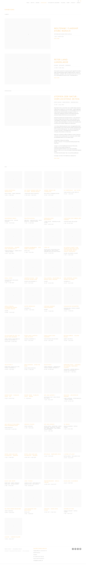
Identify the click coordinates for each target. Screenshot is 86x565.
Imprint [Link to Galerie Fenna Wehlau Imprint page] (78, 2)
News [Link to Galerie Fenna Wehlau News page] (28, 2)
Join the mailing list (80, 549)
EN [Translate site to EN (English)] (80, 1)
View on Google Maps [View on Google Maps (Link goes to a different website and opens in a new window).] (78, 549)
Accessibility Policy (17, 548)
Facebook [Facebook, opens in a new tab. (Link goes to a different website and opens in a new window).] (73, 549)
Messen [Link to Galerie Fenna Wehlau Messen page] (37, 2)
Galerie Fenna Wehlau (14, 3)
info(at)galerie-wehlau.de (38, 560)
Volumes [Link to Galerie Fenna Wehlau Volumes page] (63, 2)
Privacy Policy (8, 548)
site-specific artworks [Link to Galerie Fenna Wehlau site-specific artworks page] (53, 2)
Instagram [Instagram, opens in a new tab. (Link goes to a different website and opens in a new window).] (75, 549)
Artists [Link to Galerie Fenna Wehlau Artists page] (32, 2)
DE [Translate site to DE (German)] (78, 1)
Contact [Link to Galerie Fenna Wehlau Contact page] (73, 2)
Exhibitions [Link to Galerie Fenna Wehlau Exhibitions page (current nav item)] (44, 2)
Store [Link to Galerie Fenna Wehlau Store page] (68, 2)
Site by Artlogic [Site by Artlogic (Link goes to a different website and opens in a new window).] (26, 550)
